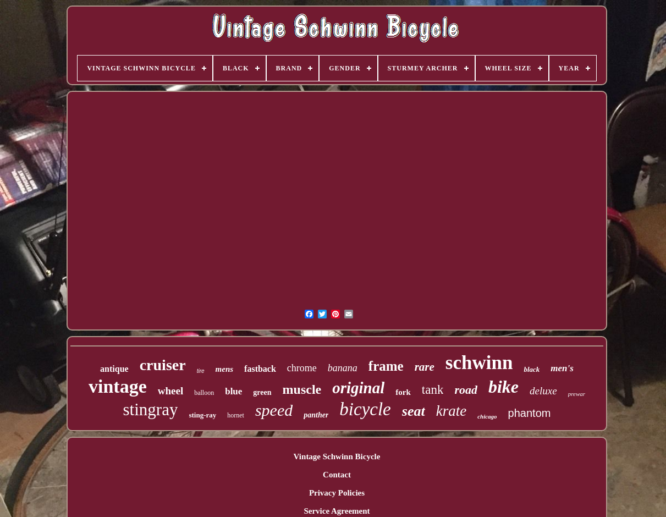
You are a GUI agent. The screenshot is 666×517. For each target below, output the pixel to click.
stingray (150, 409)
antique (114, 368)
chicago (487, 416)
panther (316, 415)
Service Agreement (337, 511)
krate (451, 411)
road (465, 390)
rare (424, 366)
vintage (118, 386)
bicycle (364, 409)
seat (413, 411)
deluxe (543, 391)
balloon (204, 393)
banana (342, 367)
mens (225, 369)
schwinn (479, 362)
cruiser (163, 364)
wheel (170, 391)
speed (274, 410)
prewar (576, 394)
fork (403, 392)
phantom (529, 413)
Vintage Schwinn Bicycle (337, 456)
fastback (260, 368)
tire (201, 371)
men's (562, 368)
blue (233, 391)
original (358, 388)
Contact (337, 474)
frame (386, 366)
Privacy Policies (337, 492)
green (262, 392)
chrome (302, 367)
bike (503, 387)
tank (433, 390)
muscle (302, 389)
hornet (235, 415)
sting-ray (202, 415)
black (532, 369)
